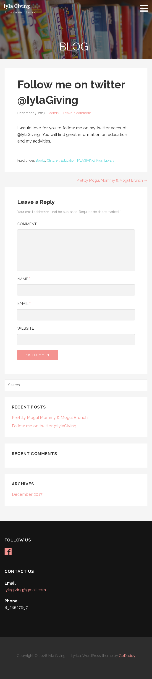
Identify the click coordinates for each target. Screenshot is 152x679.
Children (53, 160)
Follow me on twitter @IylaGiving (44, 425)
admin (54, 113)
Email (24, 303)
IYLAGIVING (86, 160)
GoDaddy (127, 656)
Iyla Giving (16, 6)
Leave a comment (77, 113)
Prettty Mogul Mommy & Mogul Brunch (50, 417)
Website (25, 328)
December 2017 (27, 494)
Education (68, 160)
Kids (99, 160)
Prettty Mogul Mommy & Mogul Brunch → (111, 180)
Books (40, 160)
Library (109, 160)
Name (23, 279)
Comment (27, 224)
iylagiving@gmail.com (25, 589)
